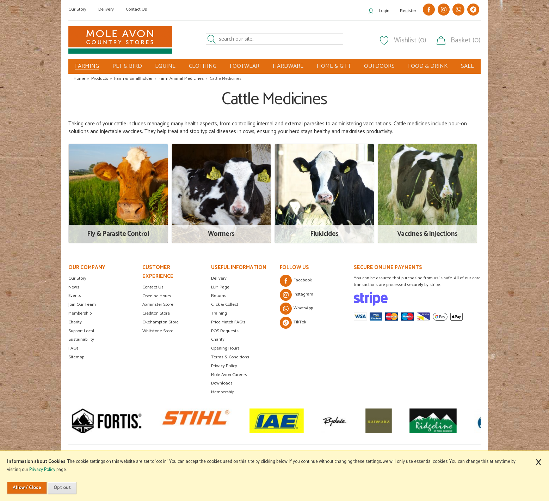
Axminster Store (157, 304)
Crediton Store (156, 313)
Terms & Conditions (230, 357)
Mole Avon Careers (229, 374)
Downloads (222, 383)
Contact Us (136, 9)
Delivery (106, 9)
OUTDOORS (379, 66)
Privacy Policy (224, 366)
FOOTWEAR (244, 66)
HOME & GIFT (334, 66)
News (73, 287)
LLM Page (220, 287)
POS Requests (225, 331)
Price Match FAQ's (228, 322)
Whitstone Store (157, 331)
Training (219, 313)
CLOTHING (202, 66)
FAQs (73, 348)
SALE (467, 66)
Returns (218, 295)
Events (74, 295)
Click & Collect (224, 304)
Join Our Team (82, 304)
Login (384, 10)
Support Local (81, 331)
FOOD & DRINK (428, 66)
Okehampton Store (160, 322)
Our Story (77, 9)
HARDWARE (288, 66)
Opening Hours (156, 296)
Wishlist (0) (410, 40)
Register (408, 10)
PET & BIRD (127, 66)
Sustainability (81, 339)
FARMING (87, 66)
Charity (75, 322)
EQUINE (165, 66)
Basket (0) (466, 40)
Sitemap (76, 357)
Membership (80, 313)
